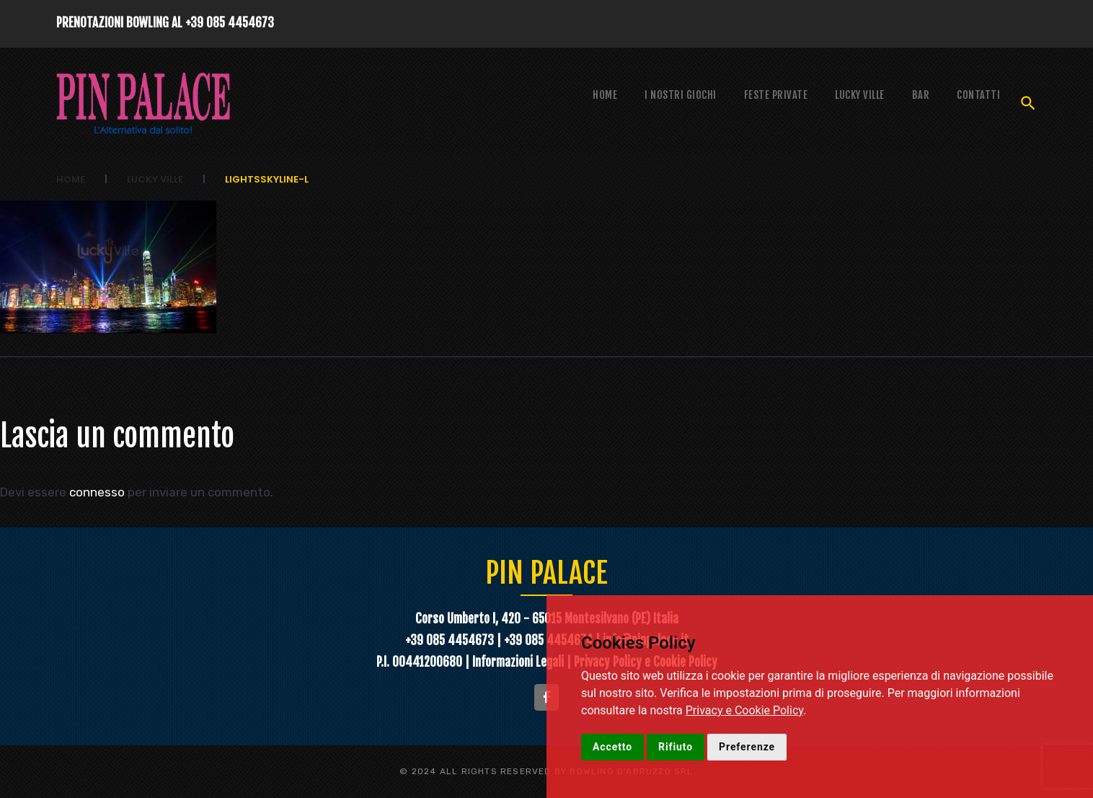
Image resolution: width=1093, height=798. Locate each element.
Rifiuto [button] (675, 747)
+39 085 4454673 (229, 22)
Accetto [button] (612, 747)
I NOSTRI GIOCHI (681, 95)
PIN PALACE (547, 572)
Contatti (978, 95)
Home (605, 95)
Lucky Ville (860, 95)
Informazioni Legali (519, 661)
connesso (97, 492)
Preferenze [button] (747, 747)
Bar (921, 95)
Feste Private (776, 95)
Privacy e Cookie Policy (744, 710)
